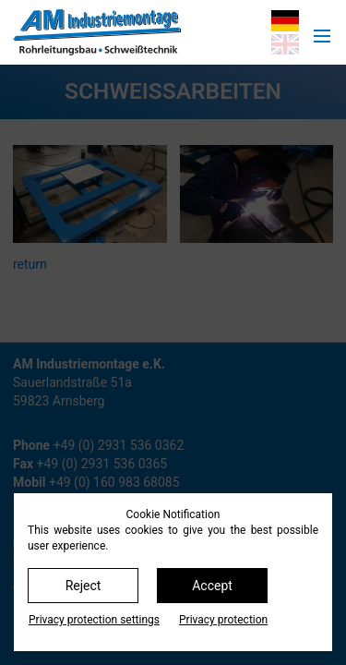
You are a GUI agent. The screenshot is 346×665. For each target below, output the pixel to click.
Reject (83, 585)
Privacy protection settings (94, 619)
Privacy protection (223, 619)
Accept (212, 585)
